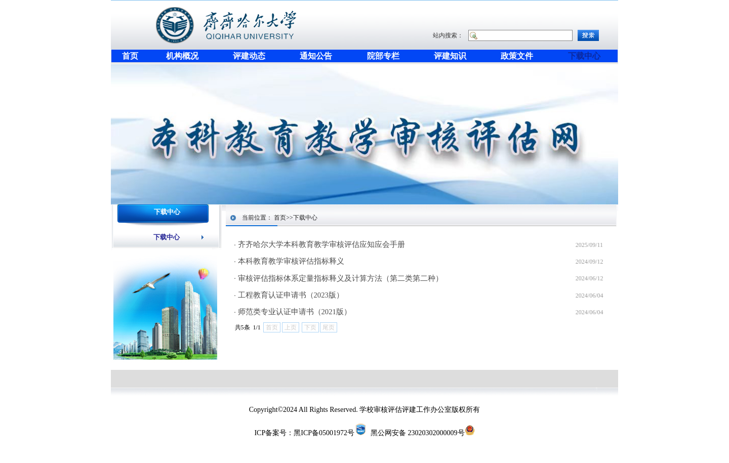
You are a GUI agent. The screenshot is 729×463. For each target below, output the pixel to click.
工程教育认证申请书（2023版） (291, 295)
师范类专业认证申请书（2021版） (294, 312)
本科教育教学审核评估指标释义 (291, 261)
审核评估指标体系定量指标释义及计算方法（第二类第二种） (340, 278)
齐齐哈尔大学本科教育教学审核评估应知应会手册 (321, 244)
